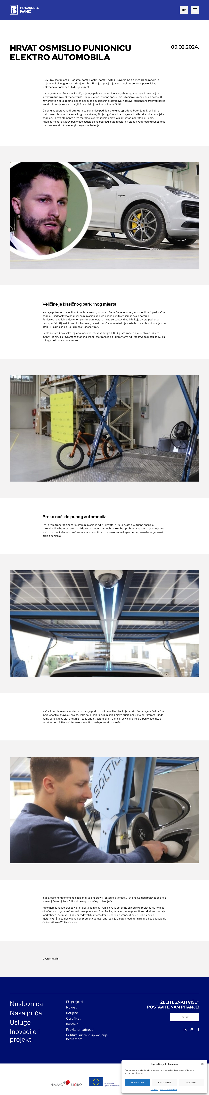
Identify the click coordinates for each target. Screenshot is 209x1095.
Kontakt (72, 1024)
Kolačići (154, 1089)
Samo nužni (164, 1082)
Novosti (72, 1007)
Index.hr (54, 958)
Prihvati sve (137, 1082)
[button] (202, 1064)
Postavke (191, 1082)
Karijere (72, 1013)
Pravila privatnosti (168, 1089)
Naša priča (26, 1013)
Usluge (20, 1022)
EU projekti (74, 1002)
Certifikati (73, 1018)
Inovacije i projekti (25, 1035)
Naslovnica (26, 1004)
